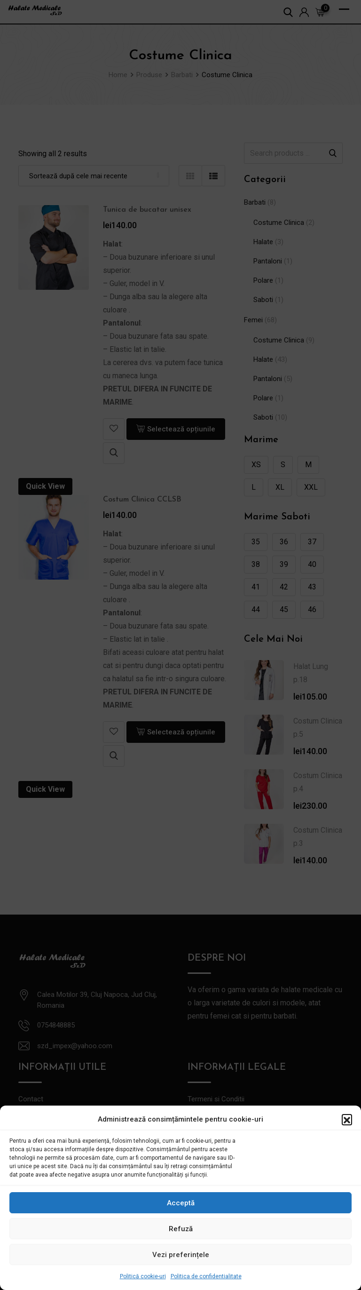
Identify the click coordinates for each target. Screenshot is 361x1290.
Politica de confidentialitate (206, 1276)
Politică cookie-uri (143, 1276)
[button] (347, 1119)
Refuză (181, 1229)
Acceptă (181, 1203)
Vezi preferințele (180, 1254)
